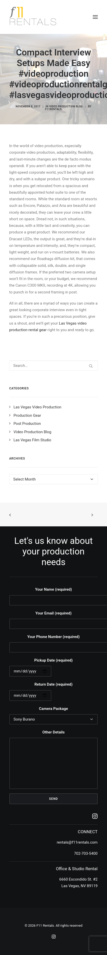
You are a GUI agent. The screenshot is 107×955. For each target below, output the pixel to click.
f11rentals (53, 109)
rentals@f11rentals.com (77, 842)
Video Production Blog (66, 106)
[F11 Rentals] (33, 17)
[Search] (53, 366)
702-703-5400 (86, 853)
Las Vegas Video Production (37, 407)
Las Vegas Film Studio (32, 440)
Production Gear (27, 415)
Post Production (27, 423)
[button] (95, 17)
